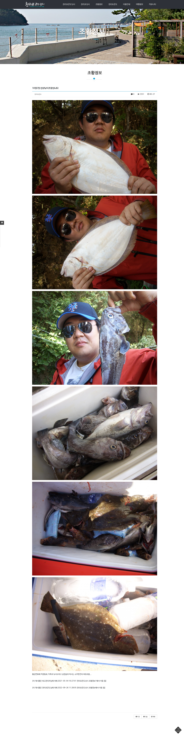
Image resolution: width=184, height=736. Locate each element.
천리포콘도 (112, 4)
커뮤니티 (152, 4)
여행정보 (139, 4)
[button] (138, 717)
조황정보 (99, 4)
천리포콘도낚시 (69, 4)
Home (87, 39)
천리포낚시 (85, 4)
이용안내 (126, 4)
